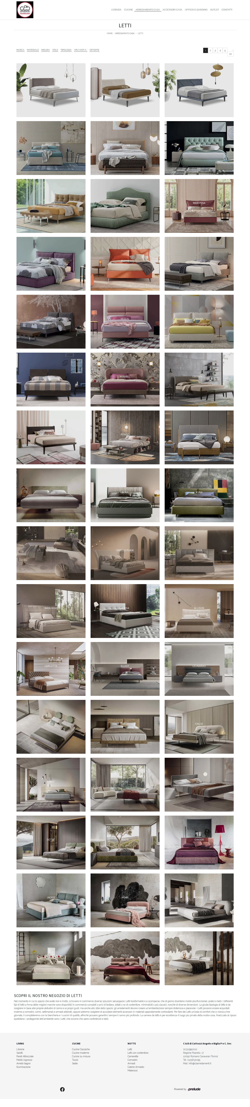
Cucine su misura (81, 1056)
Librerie (20, 1049)
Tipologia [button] (66, 50)
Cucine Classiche (81, 1049)
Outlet (214, 9)
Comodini (132, 1060)
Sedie (75, 1063)
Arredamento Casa (148, 9)
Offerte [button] (94, 50)
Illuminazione (23, 1067)
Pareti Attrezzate (25, 1056)
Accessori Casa (172, 9)
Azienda (116, 9)
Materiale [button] (33, 50)
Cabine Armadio (136, 1067)
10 (230, 54)
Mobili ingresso (24, 1060)
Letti (140, 33)
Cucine (128, 9)
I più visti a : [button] (80, 50)
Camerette (133, 1056)
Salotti (19, 1052)
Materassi (133, 1070)
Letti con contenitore (138, 1052)
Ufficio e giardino (196, 9)
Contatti (227, 9)
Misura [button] (45, 50)
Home (110, 33)
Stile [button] (55, 50)
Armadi (131, 1063)
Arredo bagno (23, 1063)
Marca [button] (20, 50)
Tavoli (75, 1060)
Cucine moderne (80, 1052)
